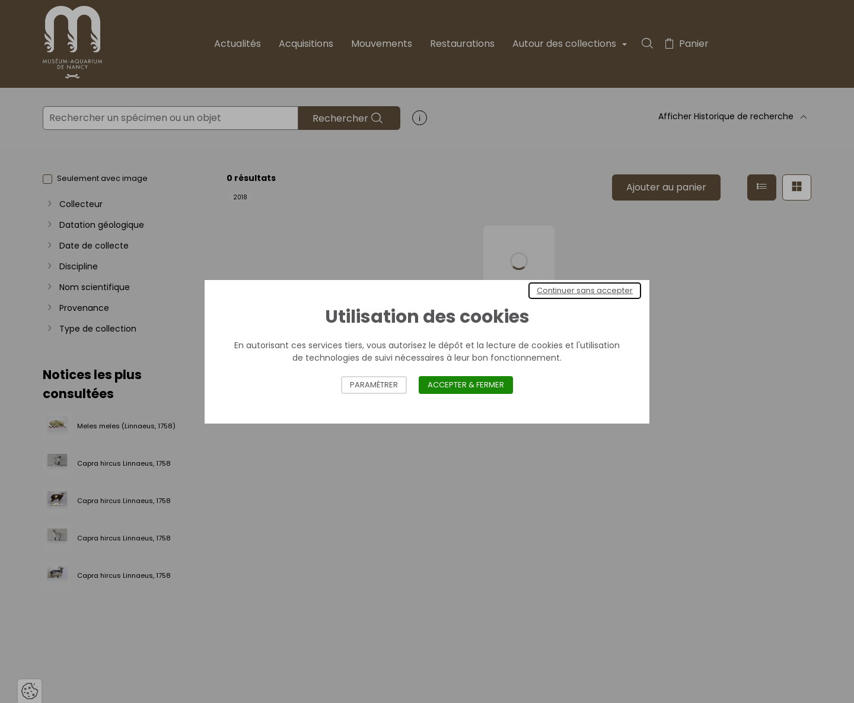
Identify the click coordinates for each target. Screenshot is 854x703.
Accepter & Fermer (466, 384)
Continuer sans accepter (585, 290)
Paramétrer (374, 384)
